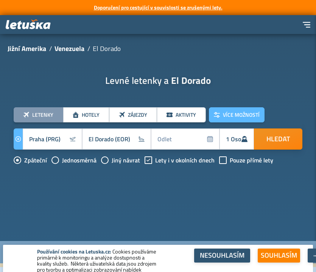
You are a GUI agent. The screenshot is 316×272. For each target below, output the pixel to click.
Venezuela (69, 48)
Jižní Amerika (27, 48)
